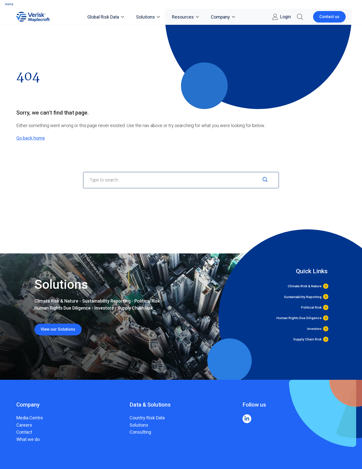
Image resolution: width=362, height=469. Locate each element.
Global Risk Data (105, 17)
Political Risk (311, 307)
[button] (300, 17)
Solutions (148, 17)
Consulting (140, 432)
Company (223, 17)
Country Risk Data (147, 417)
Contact (24, 432)
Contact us (329, 16)
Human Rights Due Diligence (299, 318)
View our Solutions (58, 329)
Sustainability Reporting (303, 296)
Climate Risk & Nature (305, 286)
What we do (28, 439)
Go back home (30, 138)
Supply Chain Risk (307, 339)
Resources (185, 17)
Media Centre (29, 417)
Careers (24, 425)
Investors (314, 328)
